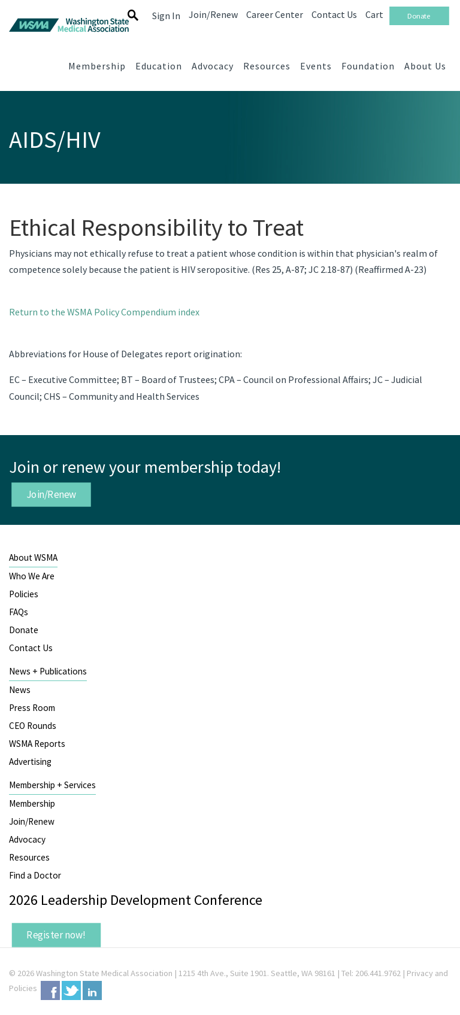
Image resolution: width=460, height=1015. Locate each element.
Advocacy (27, 839)
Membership (32, 803)
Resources (29, 857)
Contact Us (31, 648)
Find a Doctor (35, 875)
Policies (23, 594)
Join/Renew (51, 493)
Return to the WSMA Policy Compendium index (104, 312)
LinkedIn (92, 990)
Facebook (50, 990)
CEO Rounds (32, 725)
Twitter (71, 990)
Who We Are (32, 576)
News (20, 689)
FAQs (18, 612)
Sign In (166, 16)
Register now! (56, 934)
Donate (23, 630)
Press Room (32, 707)
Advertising (30, 761)
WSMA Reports (37, 743)
